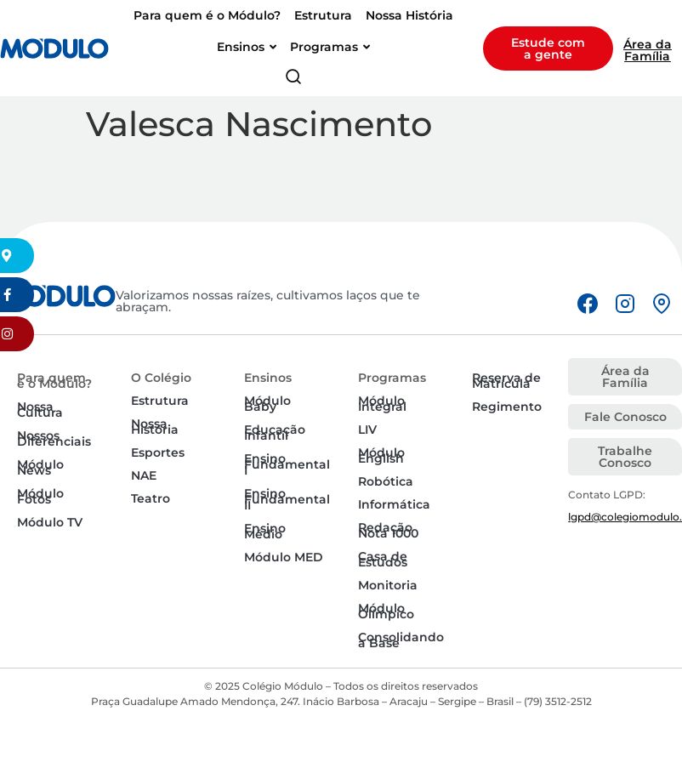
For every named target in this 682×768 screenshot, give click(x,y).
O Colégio (161, 377)
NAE (143, 475)
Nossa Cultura (40, 409)
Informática (394, 504)
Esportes (158, 452)
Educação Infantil (274, 432)
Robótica (385, 481)
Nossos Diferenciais (54, 438)
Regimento (507, 406)
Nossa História (155, 426)
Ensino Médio (265, 531)
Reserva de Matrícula (506, 380)
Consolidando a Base (401, 640)
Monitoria (388, 585)
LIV (367, 429)
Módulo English (381, 455)
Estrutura (160, 400)
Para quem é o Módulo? (54, 380)
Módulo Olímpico (386, 611)
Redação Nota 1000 (388, 530)
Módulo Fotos (40, 496)
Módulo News (40, 467)
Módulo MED (283, 557)
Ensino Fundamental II (287, 499)
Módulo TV (49, 522)
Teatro (150, 498)
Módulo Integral (382, 403)
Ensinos (268, 377)
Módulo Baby (267, 403)
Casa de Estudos (382, 559)
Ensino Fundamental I (287, 464)
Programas (392, 377)
